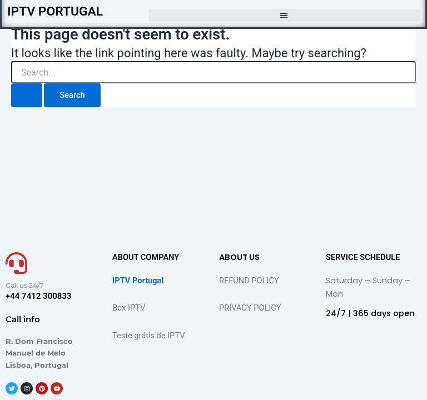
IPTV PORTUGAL (55, 11)
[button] (284, 15)
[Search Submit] (26, 95)
